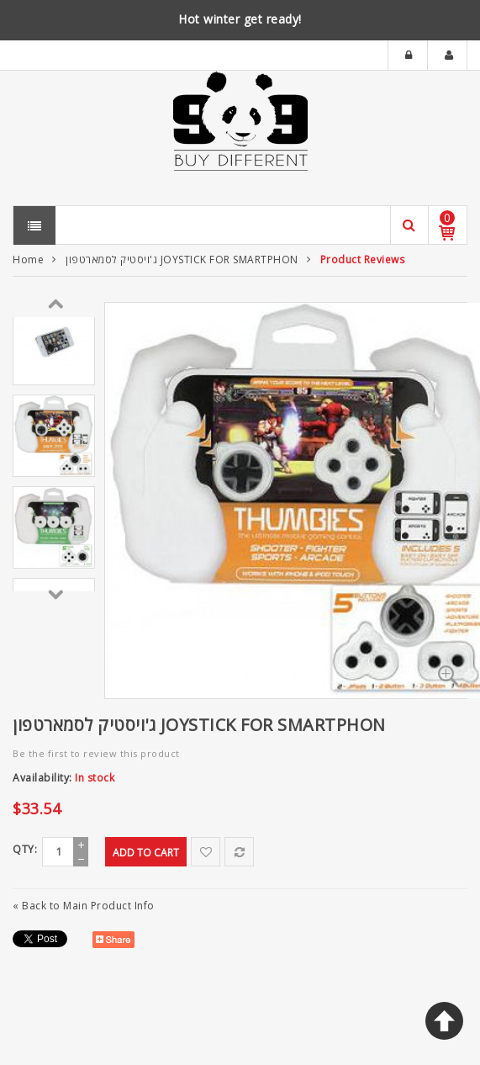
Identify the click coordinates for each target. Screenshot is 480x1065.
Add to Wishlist (205, 851)
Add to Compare (239, 851)
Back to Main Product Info (84, 905)
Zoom (448, 675)
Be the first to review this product (96, 753)
